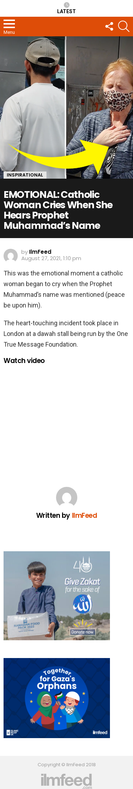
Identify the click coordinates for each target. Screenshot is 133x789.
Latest (66, 8)
